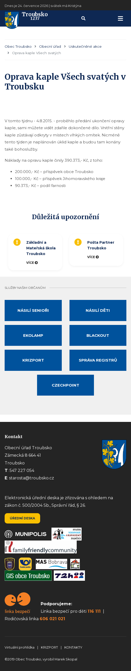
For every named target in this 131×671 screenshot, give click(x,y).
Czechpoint (65, 385)
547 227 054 (22, 470)
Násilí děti (98, 310)
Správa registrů (98, 360)
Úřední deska (22, 518)
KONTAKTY (73, 647)
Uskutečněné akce (85, 46)
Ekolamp (33, 335)
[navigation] (120, 18)
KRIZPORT (50, 647)
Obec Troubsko (18, 46)
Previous (3, 252)
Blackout (97, 335)
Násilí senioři (33, 310)
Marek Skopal (66, 659)
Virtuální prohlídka (20, 647)
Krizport (33, 360)
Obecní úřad (50, 46)
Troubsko (26, 18)
